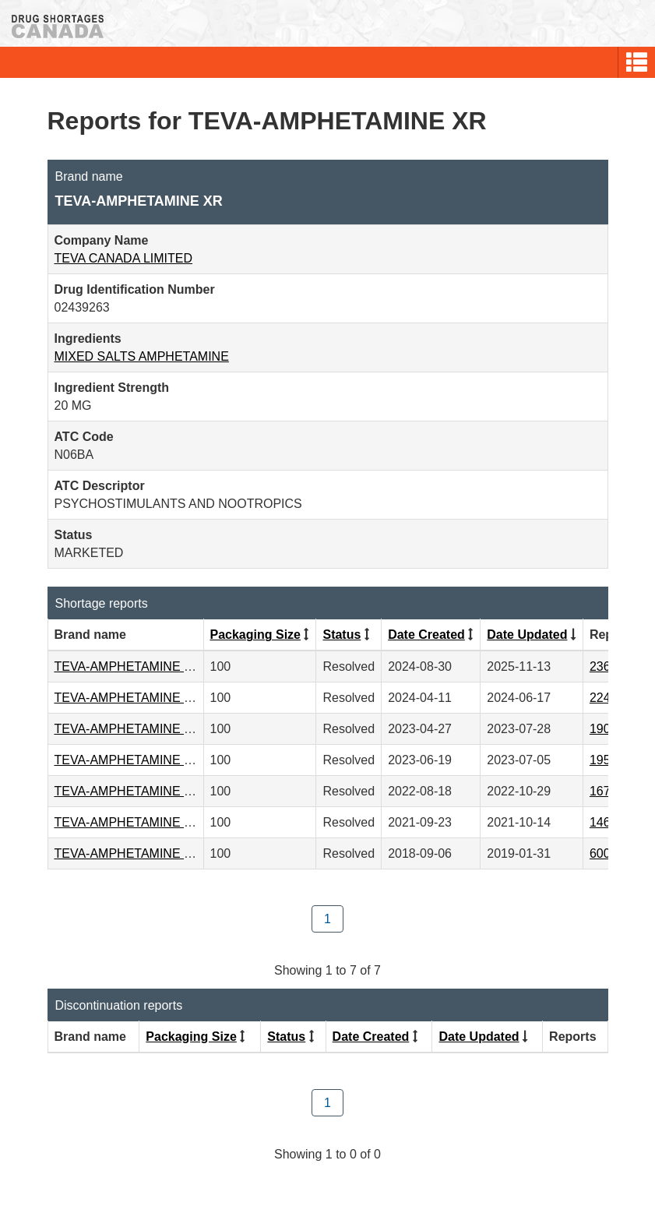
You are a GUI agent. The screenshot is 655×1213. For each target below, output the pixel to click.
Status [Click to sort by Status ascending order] (341, 634)
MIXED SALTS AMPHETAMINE (142, 356)
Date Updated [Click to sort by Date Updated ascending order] (527, 634)
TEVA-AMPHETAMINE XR (128, 666)
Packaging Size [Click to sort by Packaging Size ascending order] (255, 634)
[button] (636, 62)
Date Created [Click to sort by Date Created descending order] (426, 634)
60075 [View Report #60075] (607, 853)
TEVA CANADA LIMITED (124, 258)
